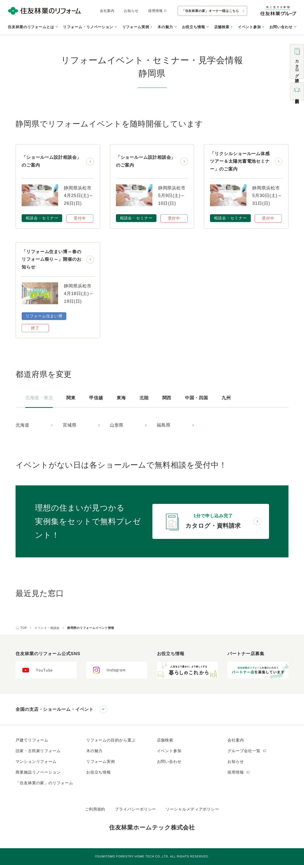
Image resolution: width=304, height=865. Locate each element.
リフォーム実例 (135, 27)
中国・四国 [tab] (196, 397)
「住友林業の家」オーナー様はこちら (210, 11)
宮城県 (70, 425)
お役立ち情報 (98, 772)
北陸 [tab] (144, 397)
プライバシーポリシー (135, 809)
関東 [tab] (71, 397)
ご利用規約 (95, 809)
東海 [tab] (121, 397)
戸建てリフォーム (32, 740)
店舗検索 (222, 27)
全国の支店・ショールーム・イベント (55, 709)
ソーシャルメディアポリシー (192, 809)
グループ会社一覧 (247, 751)
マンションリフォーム (36, 761)
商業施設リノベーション (38, 772)
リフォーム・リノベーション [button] (88, 27)
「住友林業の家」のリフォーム (44, 783)
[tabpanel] (152, 425)
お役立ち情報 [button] (193, 27)
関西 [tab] (167, 397)
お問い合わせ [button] (281, 27)
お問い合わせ (169, 761)
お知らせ (131, 11)
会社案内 (107, 11)
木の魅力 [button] (165, 27)
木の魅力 (94, 751)
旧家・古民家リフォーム (38, 751)
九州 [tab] (226, 397)
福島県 (164, 425)
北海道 (22, 425)
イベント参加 (249, 27)
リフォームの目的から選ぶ (111, 740)
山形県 (117, 425)
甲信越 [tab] (96, 397)
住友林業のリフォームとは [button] (31, 27)
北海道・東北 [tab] (39, 397)
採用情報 (157, 11)
